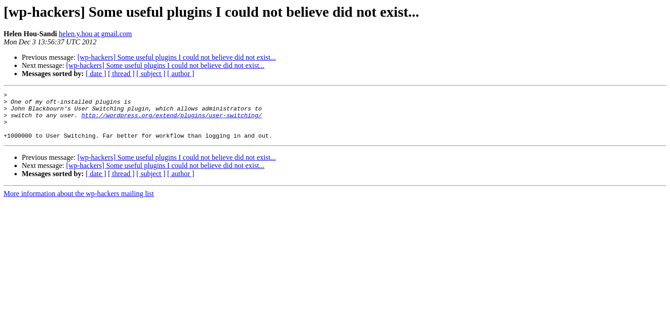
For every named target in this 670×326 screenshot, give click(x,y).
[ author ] (180, 73)
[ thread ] (121, 73)
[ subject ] (150, 73)
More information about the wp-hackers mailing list (79, 203)
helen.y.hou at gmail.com (95, 34)
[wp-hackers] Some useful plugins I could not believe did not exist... (177, 57)
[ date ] (96, 73)
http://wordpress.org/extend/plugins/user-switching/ (172, 120)
